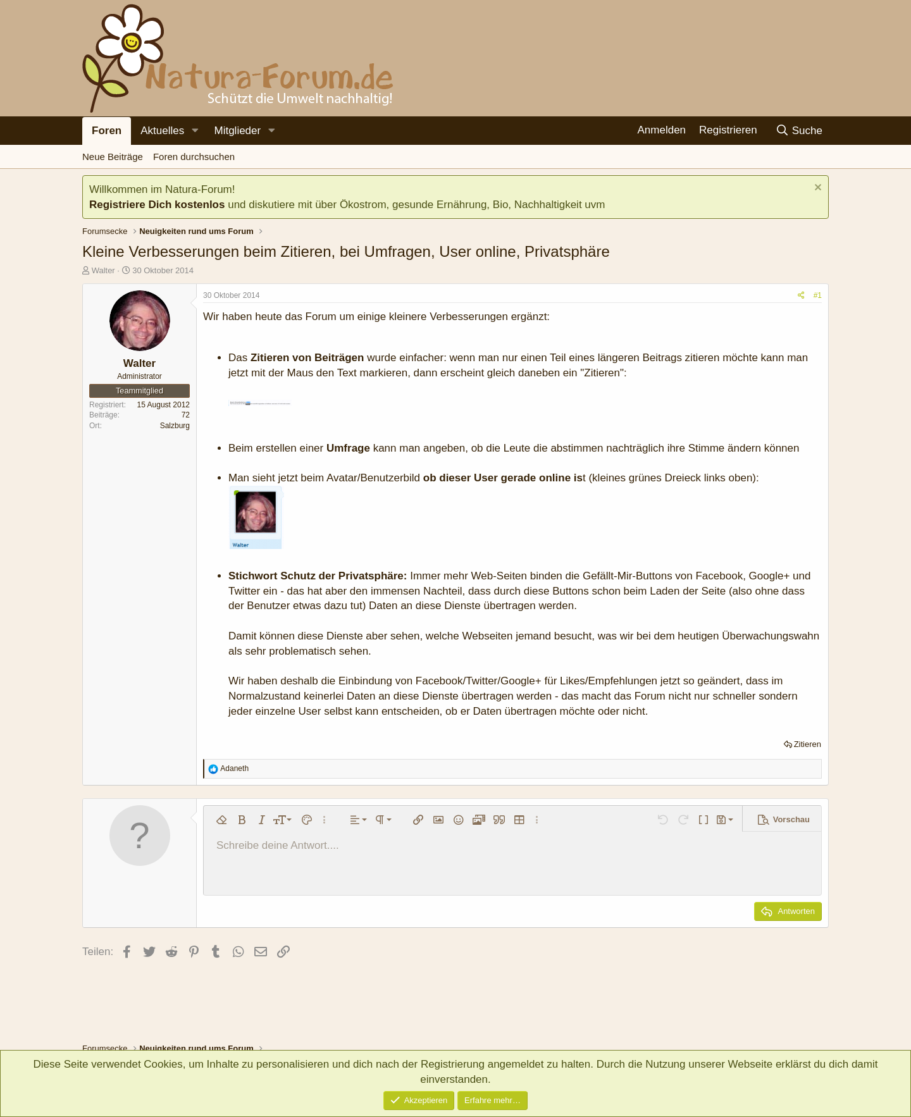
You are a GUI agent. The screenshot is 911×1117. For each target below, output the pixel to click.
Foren (106, 131)
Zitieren (807, 744)
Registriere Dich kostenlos (157, 205)
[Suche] (799, 130)
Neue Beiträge (112, 156)
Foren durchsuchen (194, 156)
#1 (818, 295)
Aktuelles (162, 131)
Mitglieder (237, 131)
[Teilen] (801, 295)
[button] (194, 131)
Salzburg (175, 425)
